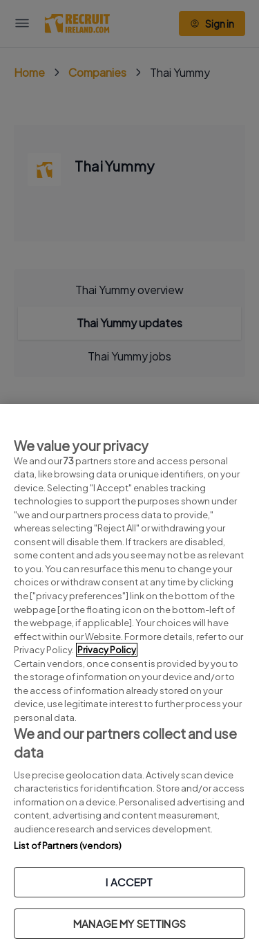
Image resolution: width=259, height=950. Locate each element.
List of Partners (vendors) (68, 845)
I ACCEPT (129, 881)
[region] (129, 677)
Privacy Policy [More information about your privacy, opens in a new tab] (106, 649)
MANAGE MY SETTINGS (129, 923)
